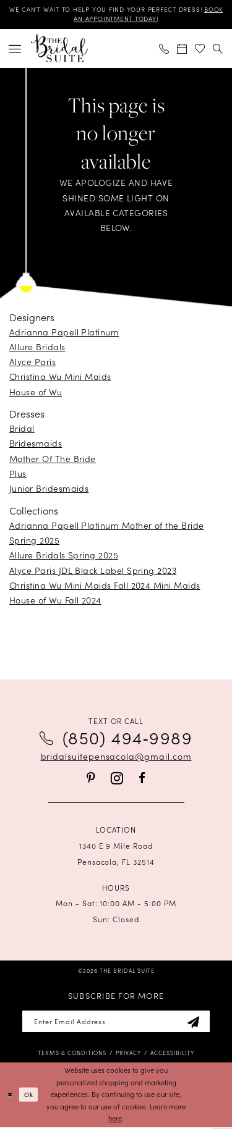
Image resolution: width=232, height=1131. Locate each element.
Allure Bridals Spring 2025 (63, 557)
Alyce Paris (32, 363)
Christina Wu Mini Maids (60, 378)
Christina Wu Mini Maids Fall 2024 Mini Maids (104, 587)
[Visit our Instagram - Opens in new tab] (117, 780)
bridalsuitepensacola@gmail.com (116, 758)
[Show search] (218, 50)
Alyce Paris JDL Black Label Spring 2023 (92, 572)
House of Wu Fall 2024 (55, 601)
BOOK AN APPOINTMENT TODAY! (116, 20)
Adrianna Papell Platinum (64, 333)
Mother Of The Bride (52, 460)
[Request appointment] (182, 50)
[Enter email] (116, 1024)
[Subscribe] (201, 1024)
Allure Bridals (37, 348)
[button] (15, 50)
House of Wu (35, 393)
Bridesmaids (35, 445)
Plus (18, 475)
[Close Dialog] (10, 1098)
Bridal (22, 430)
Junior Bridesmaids (48, 490)
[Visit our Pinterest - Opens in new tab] (91, 780)
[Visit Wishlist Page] (200, 50)
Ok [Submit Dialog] (32, 1098)
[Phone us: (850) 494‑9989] (164, 50)
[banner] (59, 50)
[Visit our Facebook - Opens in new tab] (142, 780)
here (115, 1122)
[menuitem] (15, 50)
